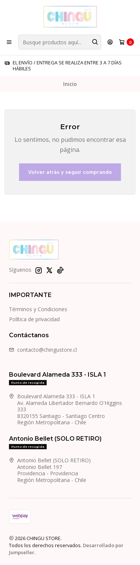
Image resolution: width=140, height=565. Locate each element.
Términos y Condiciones (38, 309)
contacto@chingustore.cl (43, 349)
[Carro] (126, 42)
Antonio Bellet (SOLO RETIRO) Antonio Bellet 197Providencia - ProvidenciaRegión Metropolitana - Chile (50, 470)
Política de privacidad (34, 319)
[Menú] (9, 42)
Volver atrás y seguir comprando (70, 172)
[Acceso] (110, 42)
